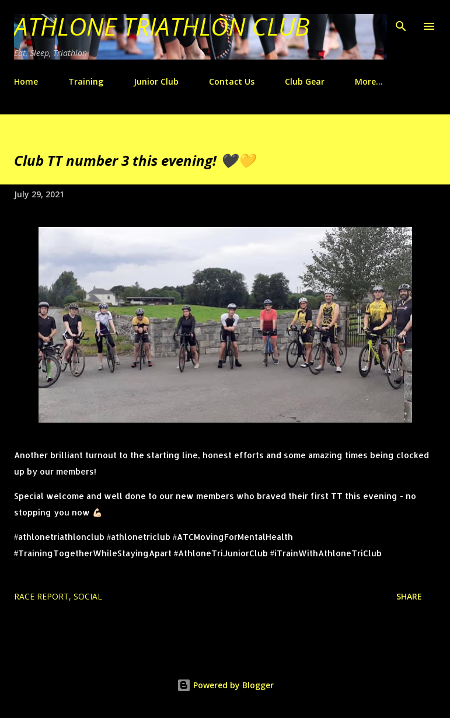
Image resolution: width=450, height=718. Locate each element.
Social (88, 596)
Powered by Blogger (225, 685)
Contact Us (231, 81)
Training (85, 81)
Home (26, 81)
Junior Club (156, 81)
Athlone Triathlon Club (161, 26)
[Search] (401, 21)
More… (369, 81)
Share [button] (409, 596)
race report (41, 596)
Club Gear (305, 81)
